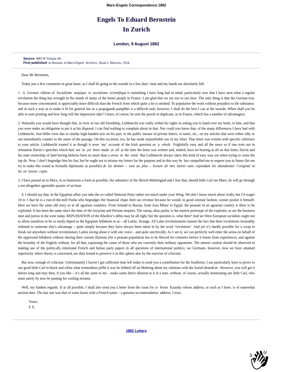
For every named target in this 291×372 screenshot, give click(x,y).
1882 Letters (136, 331)
